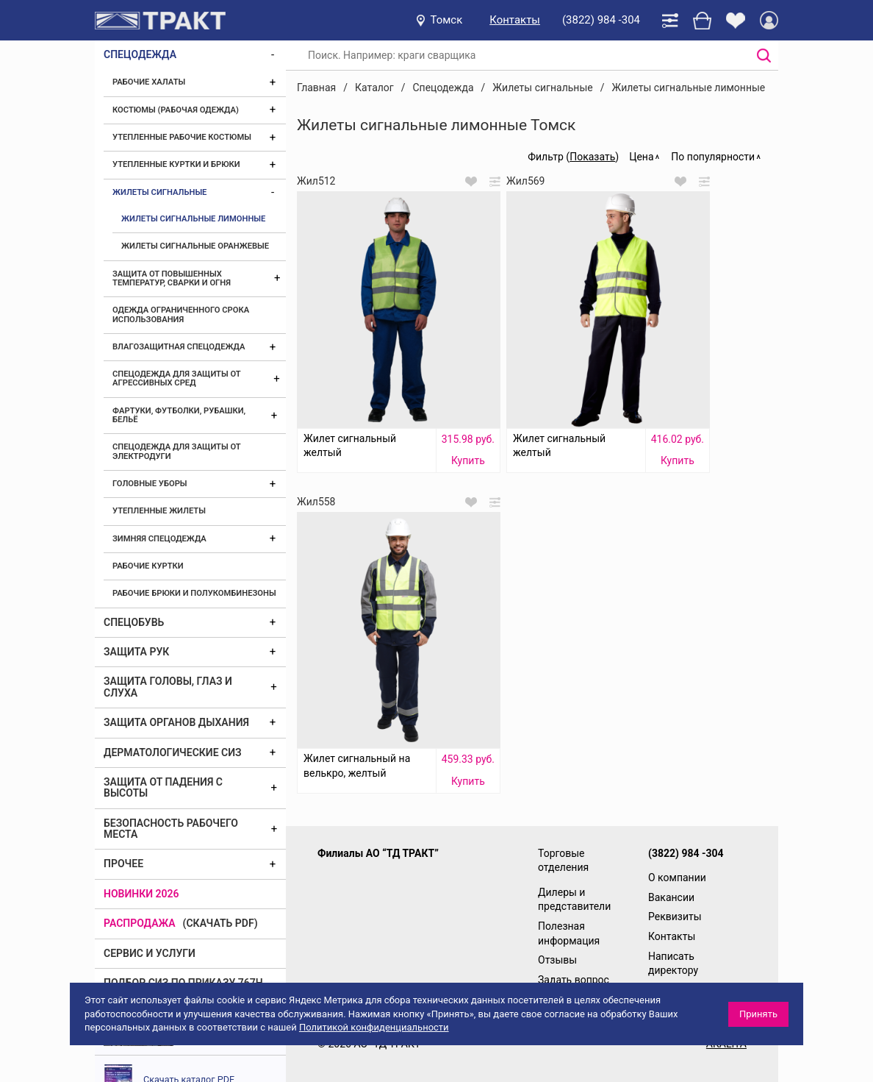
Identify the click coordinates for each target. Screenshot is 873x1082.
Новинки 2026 (141, 894)
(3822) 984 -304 (601, 19)
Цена (641, 157)
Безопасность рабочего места (171, 828)
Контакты (514, 19)
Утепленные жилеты (159, 511)
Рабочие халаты (148, 82)
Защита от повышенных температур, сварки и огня (171, 278)
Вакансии (671, 897)
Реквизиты (675, 916)
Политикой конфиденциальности (374, 1027)
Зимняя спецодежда (159, 539)
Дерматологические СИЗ (173, 752)
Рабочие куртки (148, 566)
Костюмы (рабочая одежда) (175, 110)
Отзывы (557, 960)
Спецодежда (140, 54)
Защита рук (136, 652)
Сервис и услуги (149, 953)
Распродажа (140, 923)
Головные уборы (149, 483)
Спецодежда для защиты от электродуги (176, 451)
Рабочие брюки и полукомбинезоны (194, 593)
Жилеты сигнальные (159, 192)
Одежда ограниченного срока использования (180, 314)
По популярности (713, 157)
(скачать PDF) (220, 923)
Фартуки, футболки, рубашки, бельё (178, 415)
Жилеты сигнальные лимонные (193, 219)
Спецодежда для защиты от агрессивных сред (176, 378)
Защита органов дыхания (176, 722)
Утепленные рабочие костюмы (181, 137)
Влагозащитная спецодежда (178, 347)
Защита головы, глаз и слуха (168, 686)
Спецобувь (134, 622)
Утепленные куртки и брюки (176, 164)
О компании (677, 877)
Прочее (123, 863)
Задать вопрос (573, 980)
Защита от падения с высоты (163, 787)
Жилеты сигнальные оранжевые (195, 246)
